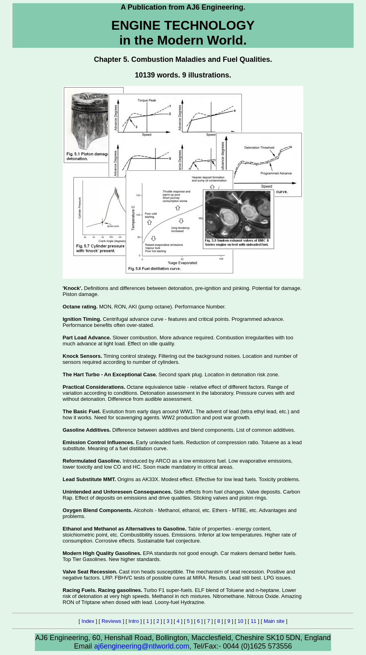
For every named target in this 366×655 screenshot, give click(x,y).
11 (253, 621)
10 (240, 621)
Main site (274, 621)
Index (87, 621)
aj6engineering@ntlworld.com (141, 646)
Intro (133, 621)
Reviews (111, 621)
